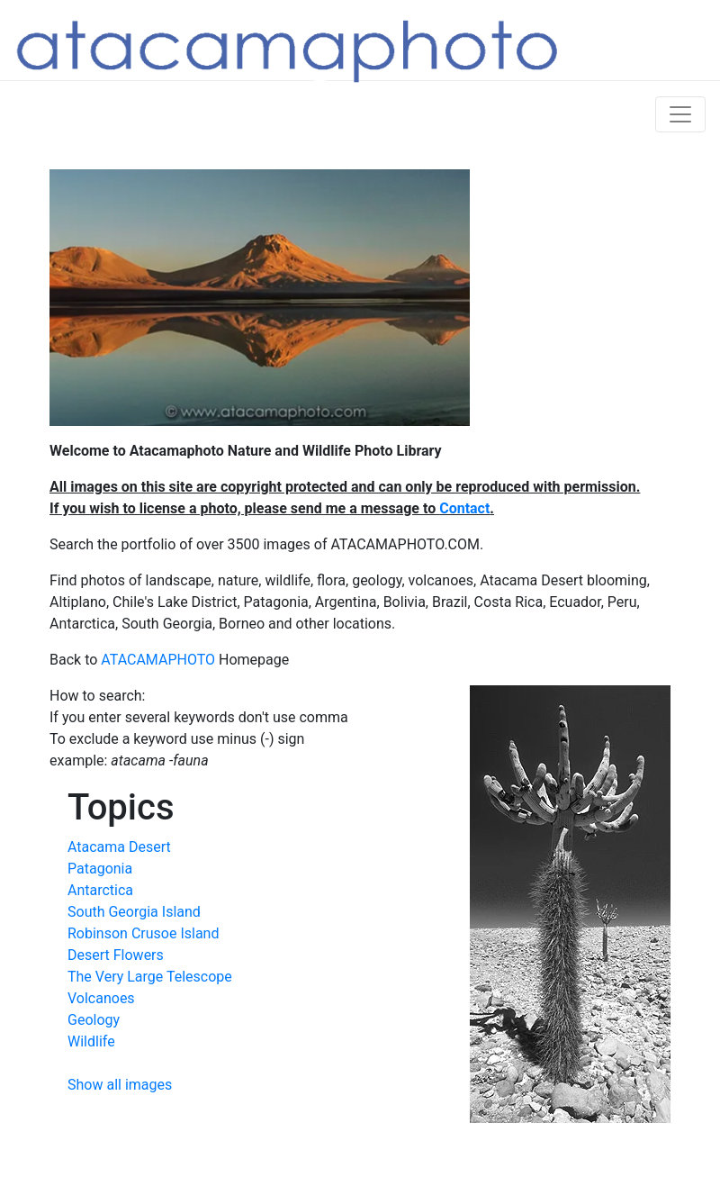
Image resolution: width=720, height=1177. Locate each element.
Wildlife (91, 1041)
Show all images (120, 1084)
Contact (464, 508)
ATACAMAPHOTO (158, 659)
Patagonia (100, 868)
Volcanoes (101, 998)
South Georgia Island (134, 911)
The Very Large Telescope (150, 976)
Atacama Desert (119, 847)
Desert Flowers (116, 955)
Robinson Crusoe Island (143, 933)
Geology (94, 1019)
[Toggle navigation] (680, 114)
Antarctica (100, 890)
